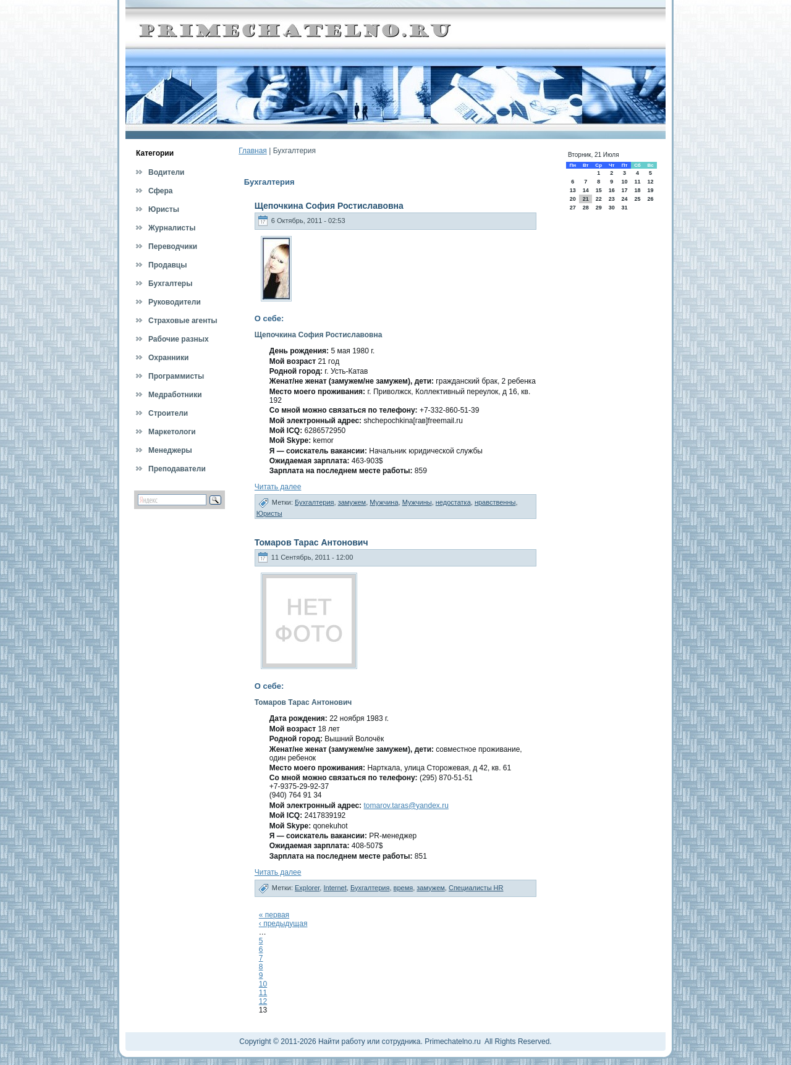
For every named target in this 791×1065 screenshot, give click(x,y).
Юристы (269, 513)
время (403, 887)
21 (586, 199)
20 (573, 199)
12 (263, 1001)
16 (612, 190)
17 (624, 190)
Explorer (307, 887)
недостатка (453, 502)
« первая (274, 915)
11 (263, 992)
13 (573, 190)
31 (624, 207)
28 (586, 207)
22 (599, 199)
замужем (352, 502)
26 (651, 199)
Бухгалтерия (314, 502)
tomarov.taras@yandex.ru (405, 805)
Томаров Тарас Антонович (311, 542)
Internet (334, 887)
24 (624, 199)
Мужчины (417, 502)
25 (637, 199)
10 (263, 984)
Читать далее (278, 486)
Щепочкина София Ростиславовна (329, 206)
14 (586, 190)
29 (599, 207)
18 (637, 190)
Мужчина (384, 502)
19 (651, 190)
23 (612, 199)
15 (599, 190)
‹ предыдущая (283, 923)
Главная (253, 150)
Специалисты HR (476, 887)
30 (612, 207)
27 (573, 207)
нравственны (495, 502)
